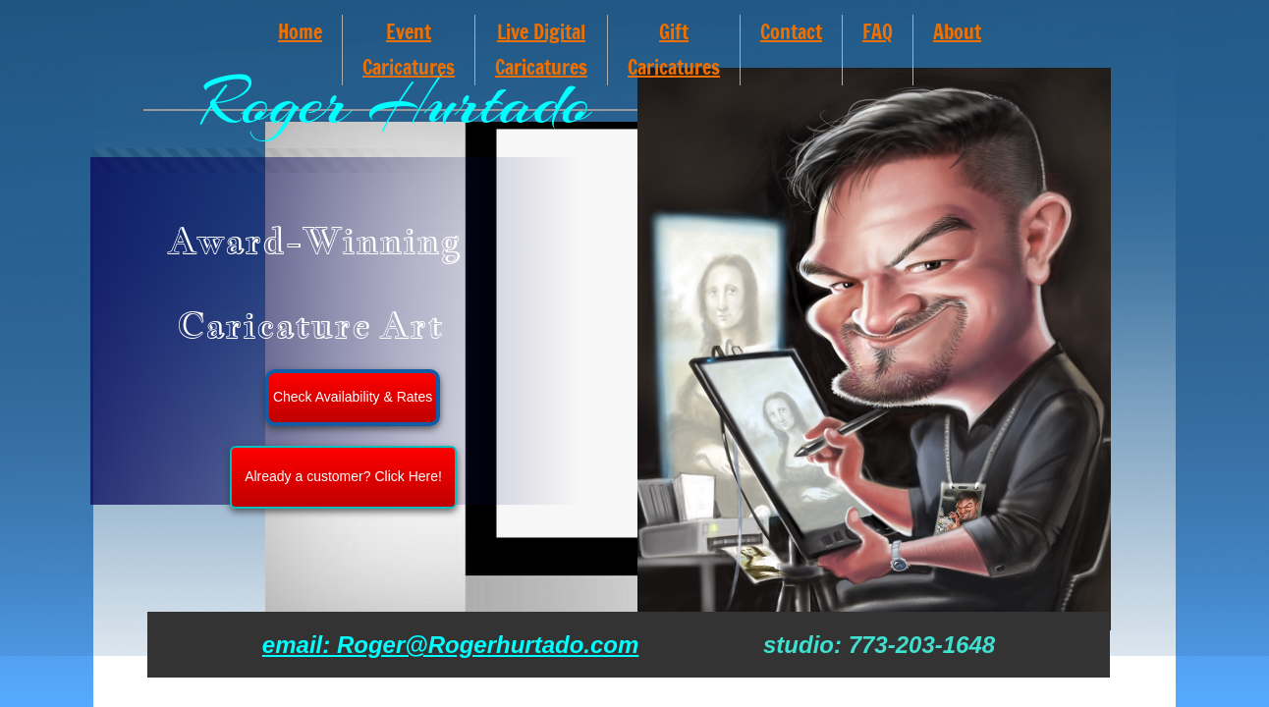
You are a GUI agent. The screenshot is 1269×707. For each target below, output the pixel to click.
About (957, 32)
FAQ (877, 32)
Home (300, 32)
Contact (791, 32)
